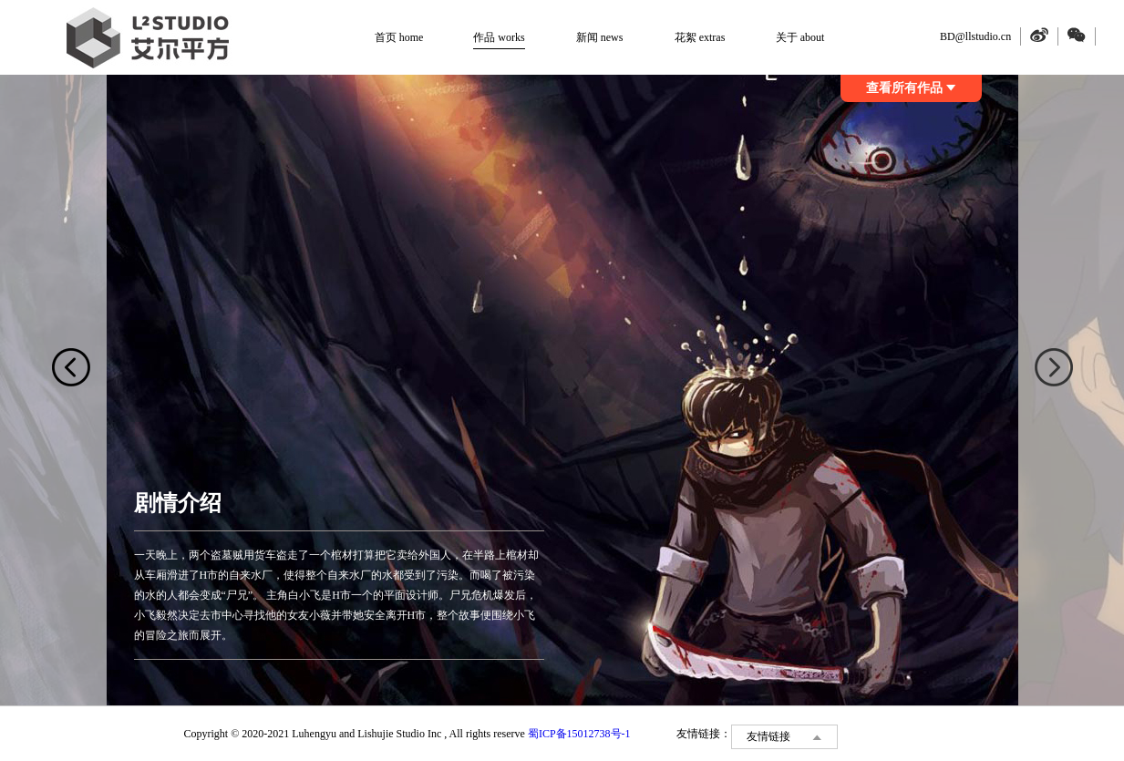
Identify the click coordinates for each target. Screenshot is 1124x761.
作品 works (498, 37)
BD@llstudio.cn (975, 36)
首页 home (399, 37)
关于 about (800, 37)
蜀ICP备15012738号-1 (579, 733)
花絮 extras (700, 37)
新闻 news (600, 37)
